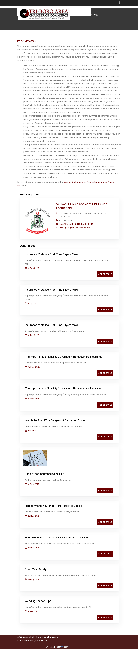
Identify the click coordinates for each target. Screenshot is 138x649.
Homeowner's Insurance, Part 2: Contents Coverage (56, 538)
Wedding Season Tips (38, 601)
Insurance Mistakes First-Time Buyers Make (52, 254)
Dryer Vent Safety (35, 569)
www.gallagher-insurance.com (74, 227)
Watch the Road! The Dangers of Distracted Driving (55, 420)
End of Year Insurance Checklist (44, 474)
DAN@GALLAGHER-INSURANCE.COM (76, 224)
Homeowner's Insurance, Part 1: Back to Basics (53, 506)
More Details (105, 274)
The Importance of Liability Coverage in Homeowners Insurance (63, 357)
